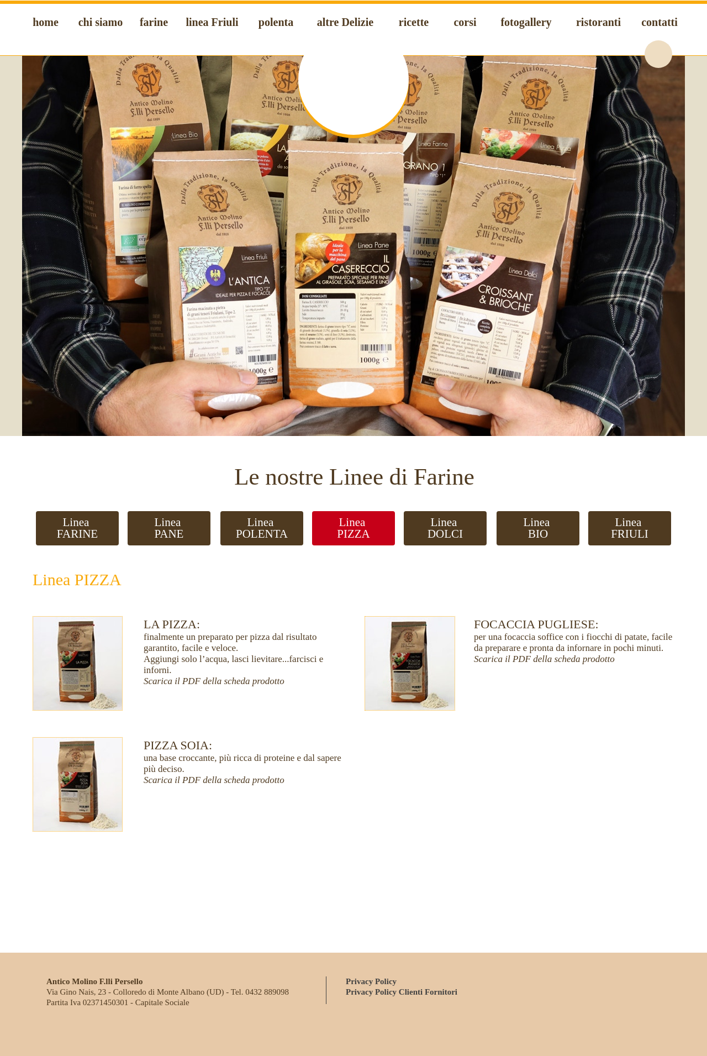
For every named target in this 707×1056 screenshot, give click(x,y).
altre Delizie (345, 22)
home (46, 22)
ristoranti (598, 22)
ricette (414, 22)
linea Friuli (212, 22)
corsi (464, 22)
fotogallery (525, 22)
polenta (275, 22)
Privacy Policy (371, 981)
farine (154, 22)
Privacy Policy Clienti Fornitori (401, 991)
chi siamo (100, 22)
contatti (659, 22)
